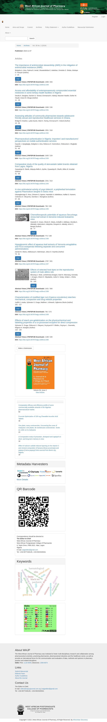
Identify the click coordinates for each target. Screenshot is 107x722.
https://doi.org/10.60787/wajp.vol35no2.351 (34, 110)
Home (7, 27)
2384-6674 (44, 663)
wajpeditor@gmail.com (30, 550)
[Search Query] (16, 38)
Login (103, 17)
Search (31, 38)
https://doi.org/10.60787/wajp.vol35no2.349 (34, 85)
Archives (39, 27)
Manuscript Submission (86, 27)
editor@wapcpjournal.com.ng (30, 689)
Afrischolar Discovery (80, 720)
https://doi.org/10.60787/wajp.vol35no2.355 (34, 209)
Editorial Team (20, 673)
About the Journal (21, 678)
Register (95, 17)
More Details (22, 479)
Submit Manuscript (21, 671)
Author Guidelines (68, 27)
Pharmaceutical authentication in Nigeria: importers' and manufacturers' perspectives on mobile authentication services (47, 140)
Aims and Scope (18, 27)
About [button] (8, 33)
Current (30, 27)
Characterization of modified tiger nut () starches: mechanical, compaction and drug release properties (45, 298)
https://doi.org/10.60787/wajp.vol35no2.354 (34, 183)
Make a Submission (25, 348)
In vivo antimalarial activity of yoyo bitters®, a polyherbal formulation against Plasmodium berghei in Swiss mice (45, 190)
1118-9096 (27, 663)
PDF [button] (18, 79)
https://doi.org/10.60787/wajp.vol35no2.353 (34, 158)
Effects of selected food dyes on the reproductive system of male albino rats (52, 271)
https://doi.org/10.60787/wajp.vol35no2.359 (34, 314)
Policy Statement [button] (52, 27)
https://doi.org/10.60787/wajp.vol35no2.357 (34, 264)
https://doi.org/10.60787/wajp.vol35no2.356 (34, 239)
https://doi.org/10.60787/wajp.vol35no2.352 (34, 133)
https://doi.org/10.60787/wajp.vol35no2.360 (34, 340)
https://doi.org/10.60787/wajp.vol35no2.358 (34, 291)
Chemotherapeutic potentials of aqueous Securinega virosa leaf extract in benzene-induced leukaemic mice (53, 217)
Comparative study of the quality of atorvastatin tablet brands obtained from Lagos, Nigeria (46, 165)
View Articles (40, 392)
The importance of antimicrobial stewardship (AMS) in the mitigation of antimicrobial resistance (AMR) (46, 66)
